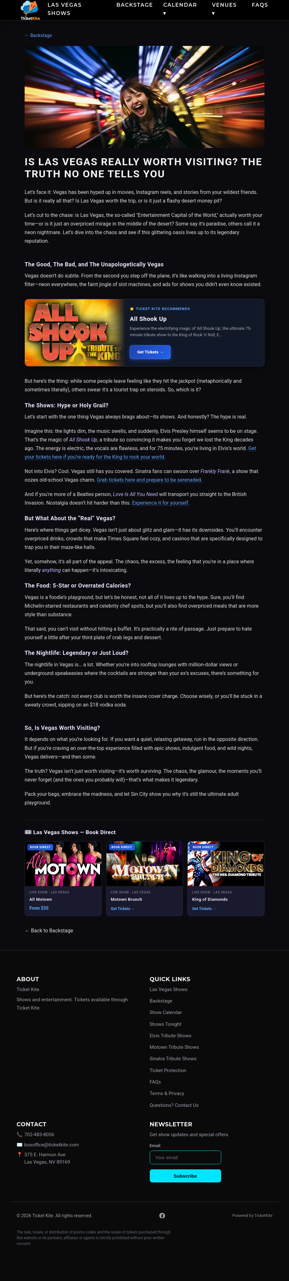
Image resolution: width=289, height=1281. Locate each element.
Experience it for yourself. (160, 503)
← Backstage (38, 35)
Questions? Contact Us (174, 1105)
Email (155, 1145)
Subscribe (185, 1176)
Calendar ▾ (180, 9)
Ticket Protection (168, 1070)
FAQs (260, 5)
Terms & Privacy (167, 1093)
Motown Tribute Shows (174, 1047)
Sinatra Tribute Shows (173, 1059)
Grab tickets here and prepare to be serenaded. (149, 480)
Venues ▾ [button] (224, 9)
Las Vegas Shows (64, 9)
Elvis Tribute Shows (170, 1036)
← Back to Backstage (49, 931)
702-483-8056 (39, 1134)
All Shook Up (148, 318)
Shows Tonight (166, 1024)
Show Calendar (166, 1012)
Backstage (134, 5)
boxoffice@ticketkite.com (51, 1145)
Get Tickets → (150, 352)
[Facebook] (162, 1215)
